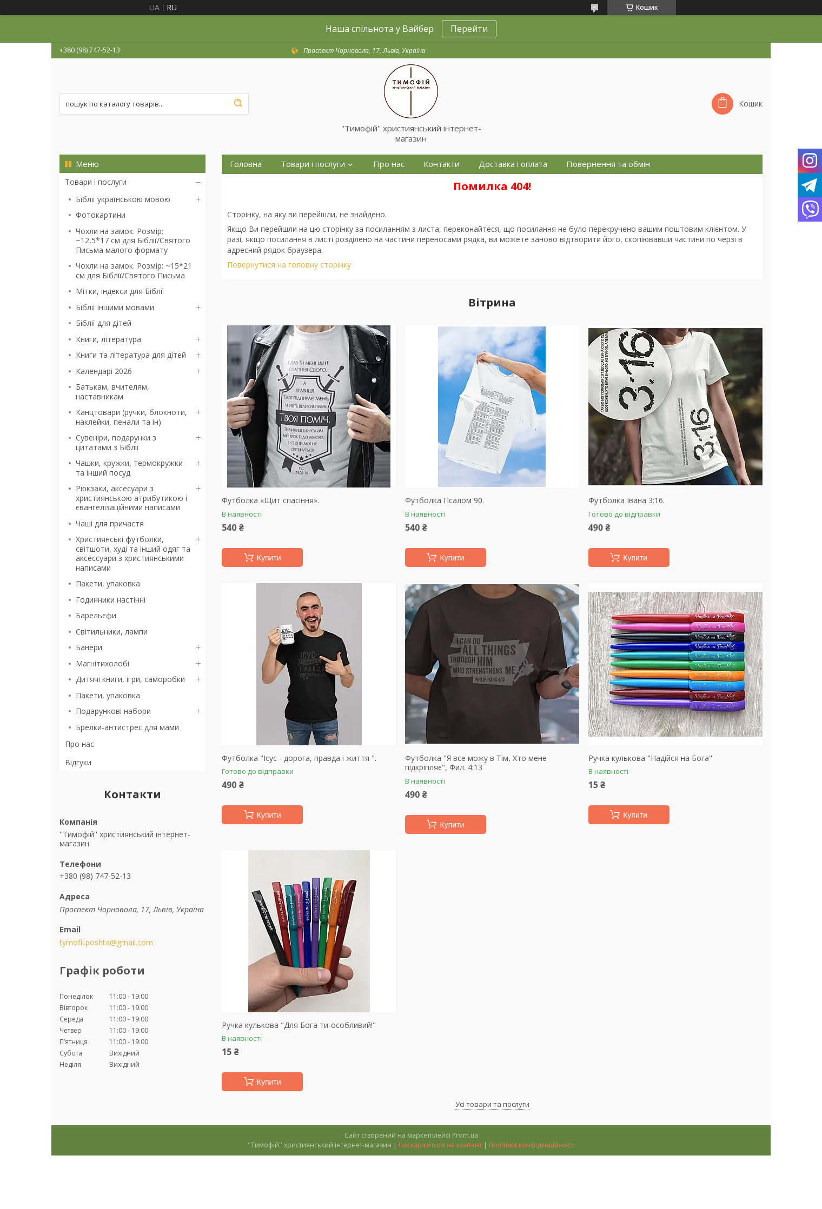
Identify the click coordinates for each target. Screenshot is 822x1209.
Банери (89, 647)
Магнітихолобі (102, 663)
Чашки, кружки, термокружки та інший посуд (129, 468)
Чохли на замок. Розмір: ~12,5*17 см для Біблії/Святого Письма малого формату (133, 240)
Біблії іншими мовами (115, 307)
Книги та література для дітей (131, 355)
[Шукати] (238, 104)
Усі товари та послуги (492, 1104)
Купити (269, 557)
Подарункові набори (113, 711)
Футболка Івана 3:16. (626, 500)
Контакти (441, 164)
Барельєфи (96, 615)
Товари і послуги (96, 182)
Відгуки (78, 762)
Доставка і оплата (513, 164)
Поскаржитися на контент (440, 1145)
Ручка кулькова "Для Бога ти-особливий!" (299, 1025)
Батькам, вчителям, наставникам (112, 392)
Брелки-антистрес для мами (127, 727)
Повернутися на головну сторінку (289, 264)
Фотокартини (100, 215)
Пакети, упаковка (108, 583)
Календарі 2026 (104, 371)
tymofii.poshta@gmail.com (106, 942)
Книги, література (108, 339)
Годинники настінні (110, 600)
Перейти (469, 29)
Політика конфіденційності (532, 1145)
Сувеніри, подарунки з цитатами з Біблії (116, 442)
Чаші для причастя (110, 523)
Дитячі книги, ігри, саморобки (130, 679)
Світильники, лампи (112, 631)
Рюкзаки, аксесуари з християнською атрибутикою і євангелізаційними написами (131, 497)
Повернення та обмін (608, 164)
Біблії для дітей (103, 323)
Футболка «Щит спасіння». (270, 500)
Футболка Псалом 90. (444, 500)
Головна (246, 164)
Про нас (79, 744)
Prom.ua (465, 1135)
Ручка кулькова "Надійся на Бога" (650, 758)
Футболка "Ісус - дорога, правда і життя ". (299, 758)
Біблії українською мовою (123, 199)
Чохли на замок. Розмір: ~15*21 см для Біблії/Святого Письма (134, 270)
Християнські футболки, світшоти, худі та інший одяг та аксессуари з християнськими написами (133, 553)
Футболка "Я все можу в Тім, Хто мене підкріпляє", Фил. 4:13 (476, 762)
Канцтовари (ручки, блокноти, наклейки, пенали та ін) (131, 417)
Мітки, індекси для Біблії (120, 291)
